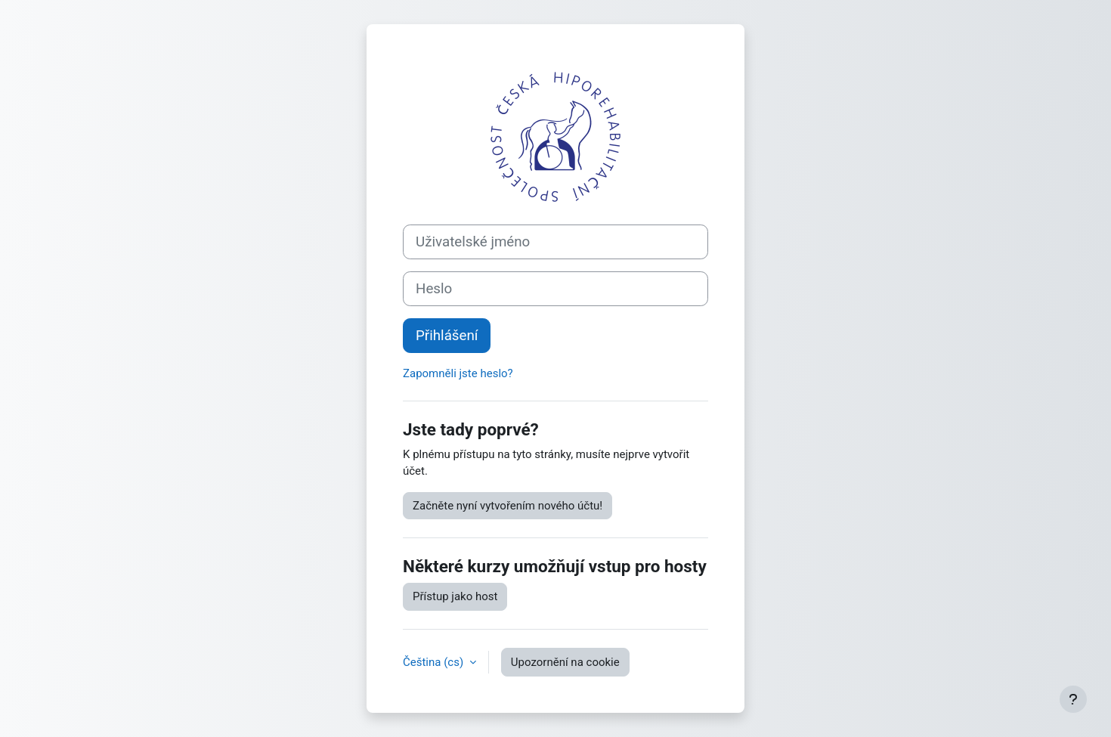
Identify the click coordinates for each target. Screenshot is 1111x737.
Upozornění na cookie (565, 662)
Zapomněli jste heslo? (458, 373)
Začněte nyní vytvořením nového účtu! (507, 505)
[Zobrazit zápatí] (1073, 699)
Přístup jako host (455, 596)
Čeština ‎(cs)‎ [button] (434, 662)
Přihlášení (447, 335)
